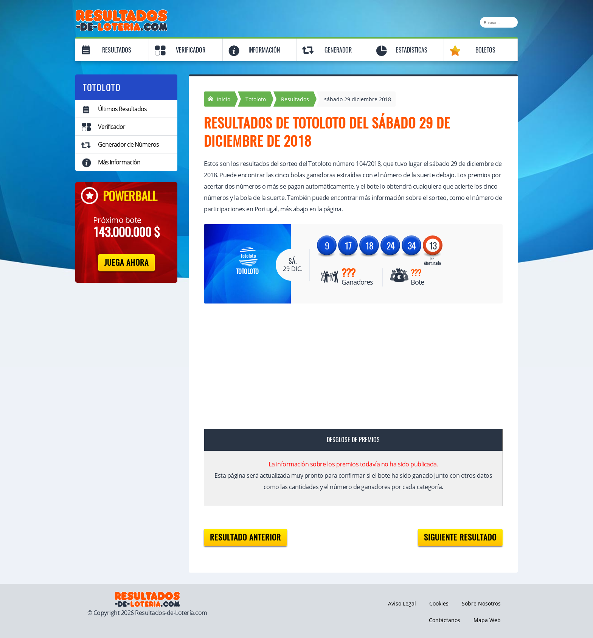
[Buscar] (499, 22)
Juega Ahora (126, 262)
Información (264, 50)
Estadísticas (411, 50)
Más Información (119, 162)
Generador (338, 50)
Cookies (439, 603)
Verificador (190, 50)
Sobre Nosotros (481, 603)
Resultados (116, 50)
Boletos (485, 50)
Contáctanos (444, 620)
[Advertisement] (345, 368)
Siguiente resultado (460, 537)
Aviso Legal (402, 603)
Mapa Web (487, 620)
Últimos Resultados (122, 109)
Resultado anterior (245, 537)
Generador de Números (128, 144)
